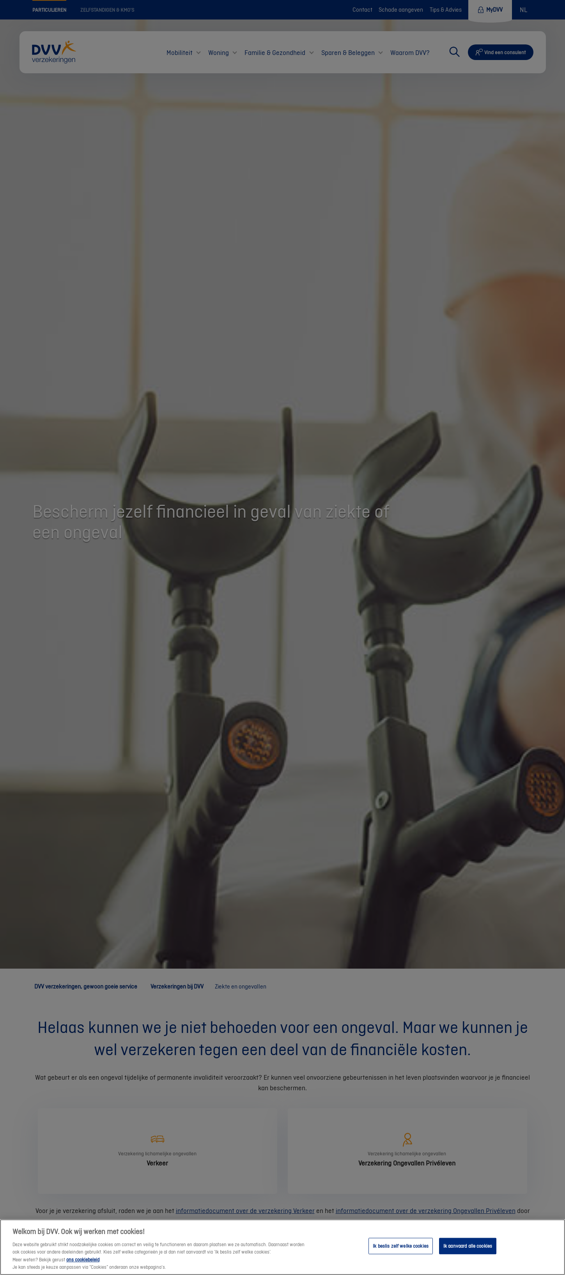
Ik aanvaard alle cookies (467, 1246)
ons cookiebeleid (82, 1259)
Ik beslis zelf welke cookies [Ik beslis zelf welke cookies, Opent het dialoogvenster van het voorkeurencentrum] (401, 1246)
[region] (282, 1247)
